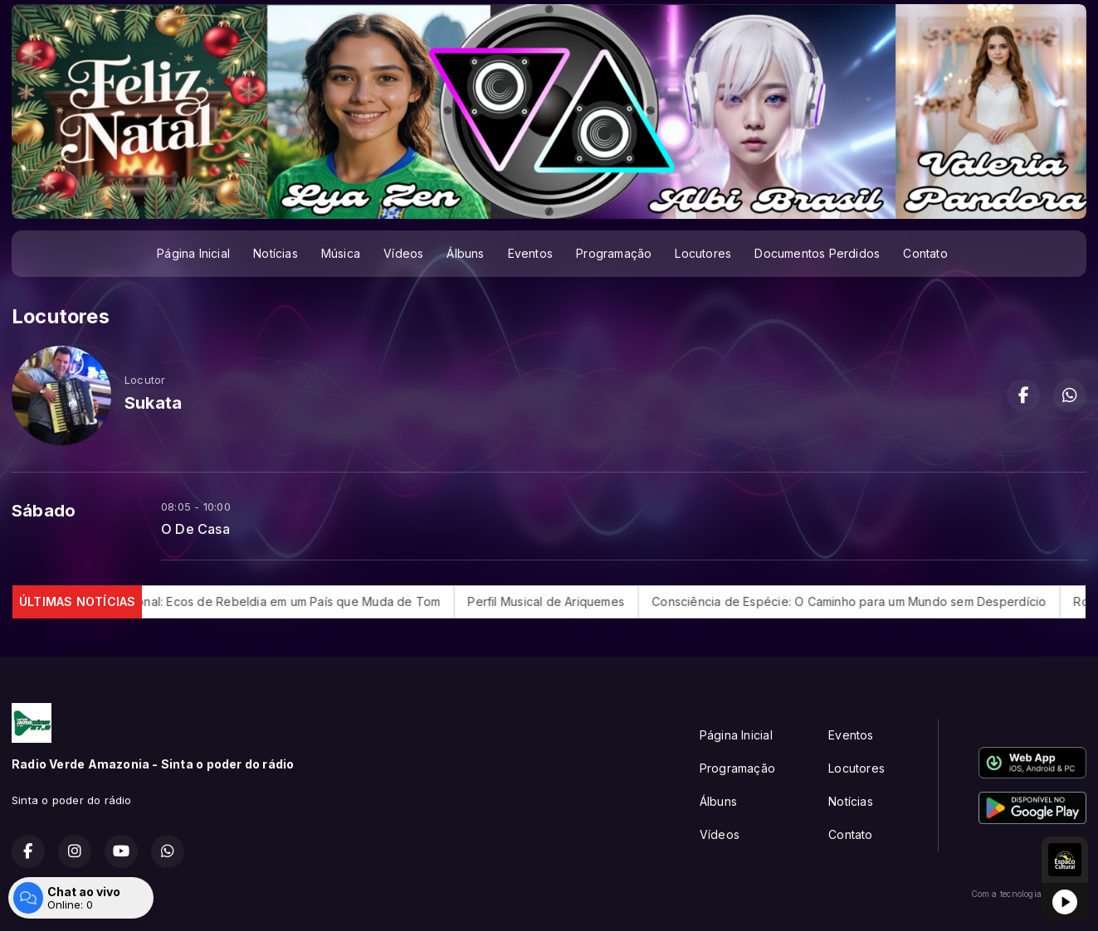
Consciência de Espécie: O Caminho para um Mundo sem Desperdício (868, 601)
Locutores (703, 253)
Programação (613, 253)
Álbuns (465, 253)
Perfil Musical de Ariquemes (565, 601)
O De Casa (195, 529)
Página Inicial (193, 253)
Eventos (530, 253)
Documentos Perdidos (817, 253)
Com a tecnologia (1028, 893)
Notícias (275, 253)
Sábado (44, 511)
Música (340, 253)
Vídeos (403, 253)
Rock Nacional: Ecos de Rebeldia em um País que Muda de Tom (279, 601)
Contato (925, 253)
